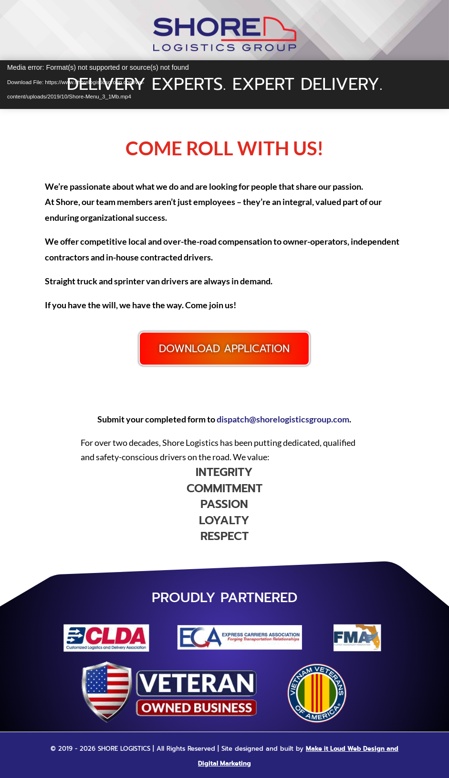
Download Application (224, 349)
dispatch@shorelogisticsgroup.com (283, 419)
